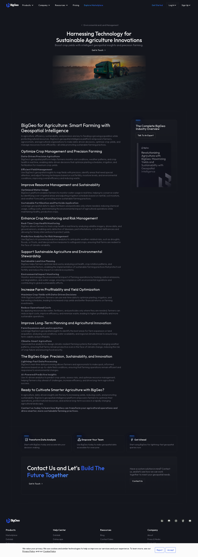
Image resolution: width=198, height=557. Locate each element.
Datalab (9, 539)
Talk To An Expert (146, 135)
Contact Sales (106, 539)
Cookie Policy (49, 551)
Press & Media (153, 539)
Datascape (58, 539)
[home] (12, 5)
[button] (27, 5)
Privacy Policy (28, 551)
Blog (102, 535)
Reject (159, 550)
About (150, 535)
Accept (170, 550)
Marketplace (11, 535)
